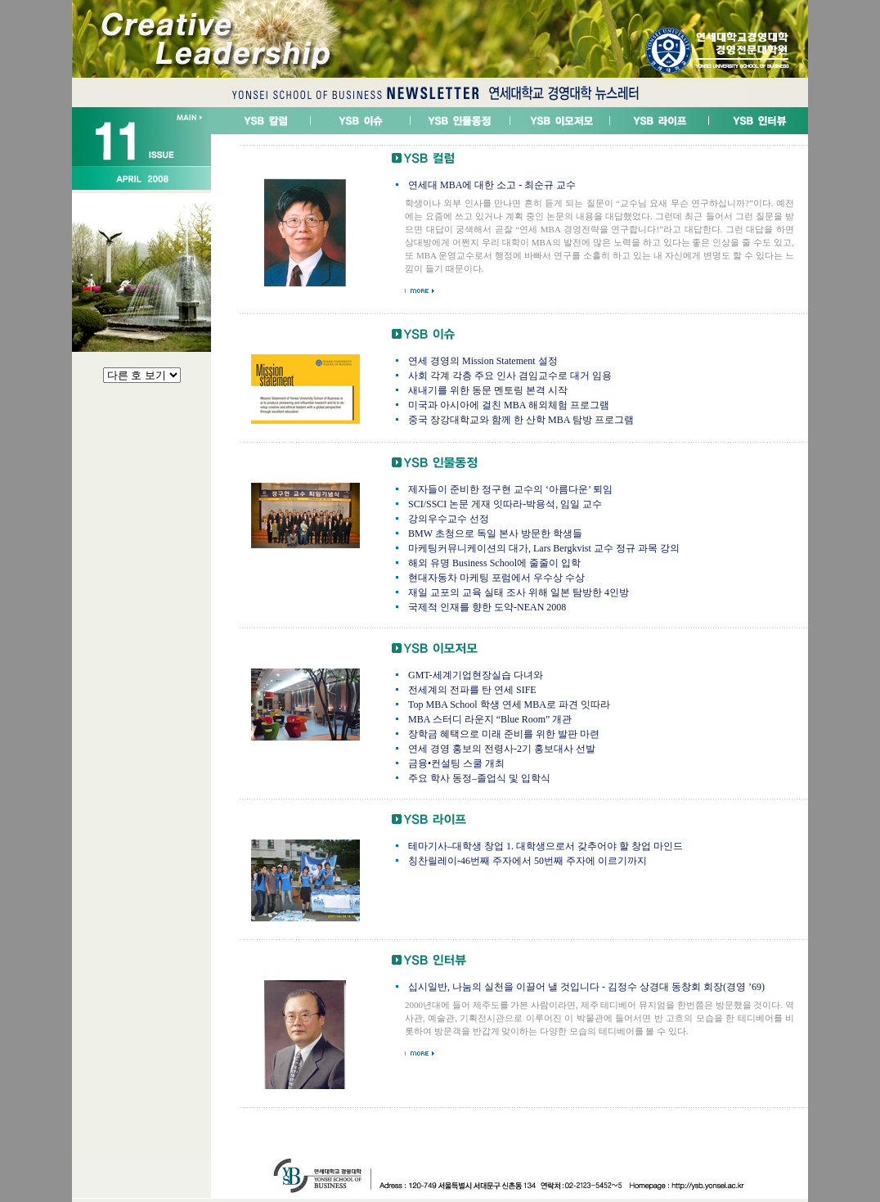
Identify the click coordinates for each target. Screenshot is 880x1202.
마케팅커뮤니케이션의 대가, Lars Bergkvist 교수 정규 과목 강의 (544, 548)
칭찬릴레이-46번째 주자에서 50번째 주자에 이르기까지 (527, 861)
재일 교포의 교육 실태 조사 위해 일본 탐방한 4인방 (518, 592)
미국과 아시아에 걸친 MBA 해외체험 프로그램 (508, 405)
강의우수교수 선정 (448, 518)
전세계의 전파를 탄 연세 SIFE (472, 690)
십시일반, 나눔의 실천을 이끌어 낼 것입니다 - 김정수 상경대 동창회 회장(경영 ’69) (586, 987)
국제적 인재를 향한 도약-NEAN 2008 (487, 607)
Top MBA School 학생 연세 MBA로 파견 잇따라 (509, 704)
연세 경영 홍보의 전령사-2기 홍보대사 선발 (501, 748)
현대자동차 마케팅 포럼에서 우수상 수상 (496, 577)
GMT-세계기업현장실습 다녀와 (475, 675)
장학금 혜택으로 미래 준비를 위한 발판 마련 (503, 734)
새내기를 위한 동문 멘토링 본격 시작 (488, 390)
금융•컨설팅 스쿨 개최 (456, 763)
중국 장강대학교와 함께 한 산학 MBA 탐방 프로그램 (521, 419)
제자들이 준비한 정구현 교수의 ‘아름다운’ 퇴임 (510, 489)
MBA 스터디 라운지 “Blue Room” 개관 (490, 719)
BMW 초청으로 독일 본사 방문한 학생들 (495, 533)
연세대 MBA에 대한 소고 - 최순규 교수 (492, 185)
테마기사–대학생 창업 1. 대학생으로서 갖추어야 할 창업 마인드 (545, 846)
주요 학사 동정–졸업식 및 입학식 (479, 778)
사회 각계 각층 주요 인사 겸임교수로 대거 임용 (510, 375)
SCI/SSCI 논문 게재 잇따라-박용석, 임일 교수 (505, 504)
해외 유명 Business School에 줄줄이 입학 (494, 563)
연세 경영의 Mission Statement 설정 (483, 361)
